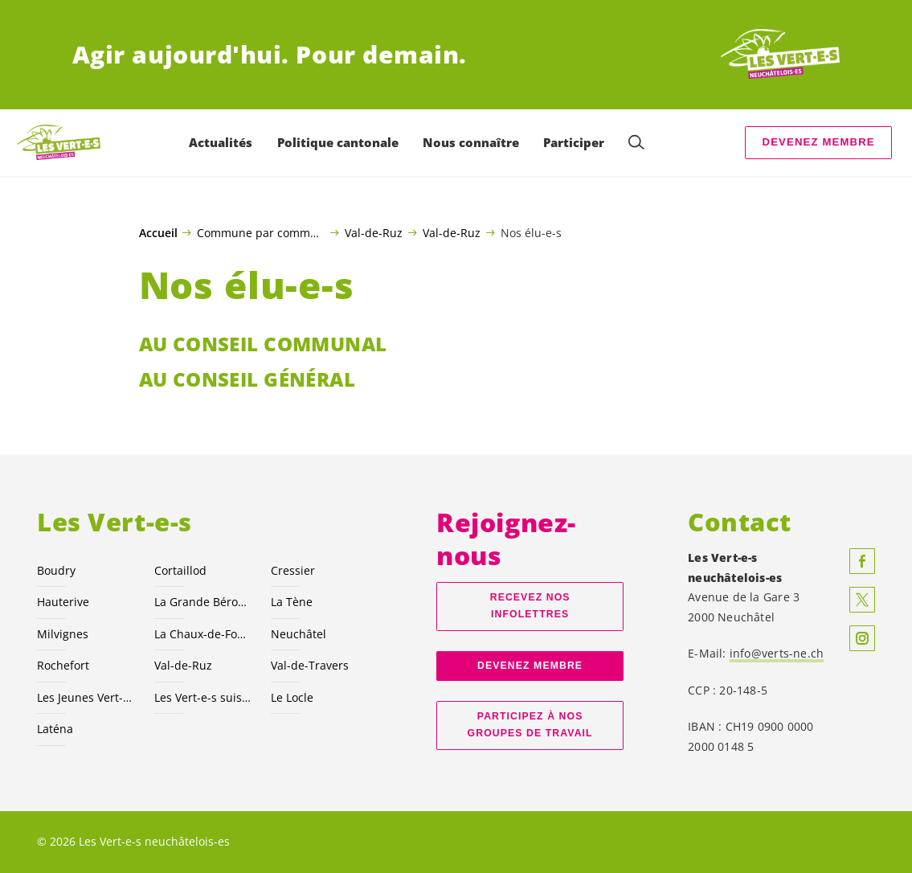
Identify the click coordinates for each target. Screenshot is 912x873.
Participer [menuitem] (573, 142)
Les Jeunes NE (86, 697)
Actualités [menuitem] (220, 142)
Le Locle (292, 697)
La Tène (292, 601)
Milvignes (62, 633)
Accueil (158, 233)
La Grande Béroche (203, 601)
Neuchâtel (298, 633)
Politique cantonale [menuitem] (338, 142)
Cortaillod (180, 570)
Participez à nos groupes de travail (530, 725)
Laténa (55, 728)
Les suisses (203, 697)
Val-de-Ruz (374, 232)
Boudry (56, 570)
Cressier (293, 570)
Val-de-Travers (310, 665)
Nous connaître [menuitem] (471, 142)
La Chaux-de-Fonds (203, 633)
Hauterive (63, 601)
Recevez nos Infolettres (530, 606)
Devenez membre (819, 142)
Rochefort (63, 665)
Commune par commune (261, 232)
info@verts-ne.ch (777, 653)
